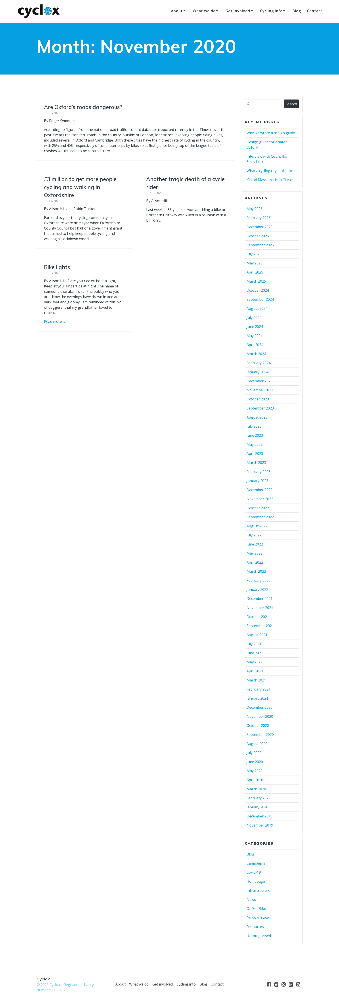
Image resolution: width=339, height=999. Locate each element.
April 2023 (255, 453)
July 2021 (254, 643)
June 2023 (255, 435)
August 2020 (257, 743)
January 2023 (257, 480)
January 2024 (257, 371)
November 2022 (260, 498)
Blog (297, 10)
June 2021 (255, 653)
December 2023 (259, 381)
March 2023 (256, 462)
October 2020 (258, 725)
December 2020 (259, 707)
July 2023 (254, 426)
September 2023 (260, 408)
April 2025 (255, 272)
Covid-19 (254, 872)
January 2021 (257, 698)
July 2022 (254, 535)
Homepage (256, 881)
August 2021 (257, 634)
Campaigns (256, 863)
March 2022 (256, 571)
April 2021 (255, 671)
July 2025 (254, 254)
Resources (255, 926)
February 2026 (258, 217)
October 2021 (258, 616)
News (251, 899)
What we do (204, 10)
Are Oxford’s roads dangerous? (83, 107)
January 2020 (257, 807)
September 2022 (260, 517)
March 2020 (256, 789)
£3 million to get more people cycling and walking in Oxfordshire (80, 187)
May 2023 (254, 444)
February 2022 (258, 580)
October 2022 (258, 507)
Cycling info (271, 10)
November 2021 (260, 607)
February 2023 (258, 471)
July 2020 (254, 752)
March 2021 (256, 680)
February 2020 (258, 798)
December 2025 (259, 226)
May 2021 (254, 662)
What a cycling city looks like (270, 170)
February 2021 (258, 689)
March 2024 (256, 353)
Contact (314, 10)
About (177, 10)
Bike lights (159, 248)
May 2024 (254, 335)
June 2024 (255, 326)
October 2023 (258, 399)
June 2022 (255, 544)
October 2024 (258, 290)
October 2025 (258, 235)
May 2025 (254, 263)
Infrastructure (258, 890)
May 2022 (254, 553)
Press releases (259, 917)
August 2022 (257, 526)
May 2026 (254, 208)
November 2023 (260, 390)
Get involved (237, 10)
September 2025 (260, 245)
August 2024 (257, 308)
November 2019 (260, 825)
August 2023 (257, 417)
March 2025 (256, 281)
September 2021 (260, 625)
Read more (155, 302)
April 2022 (255, 562)
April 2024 (255, 344)
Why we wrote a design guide (271, 132)
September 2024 (260, 299)
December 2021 (259, 598)
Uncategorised (259, 935)
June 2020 (255, 761)
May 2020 (254, 770)
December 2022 (259, 489)
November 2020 (260, 716)
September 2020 (260, 734)
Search (291, 103)
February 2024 (258, 362)
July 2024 (254, 317)
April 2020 (255, 779)
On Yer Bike (256, 908)
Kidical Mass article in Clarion (271, 179)
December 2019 (259, 816)
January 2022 (257, 589)
